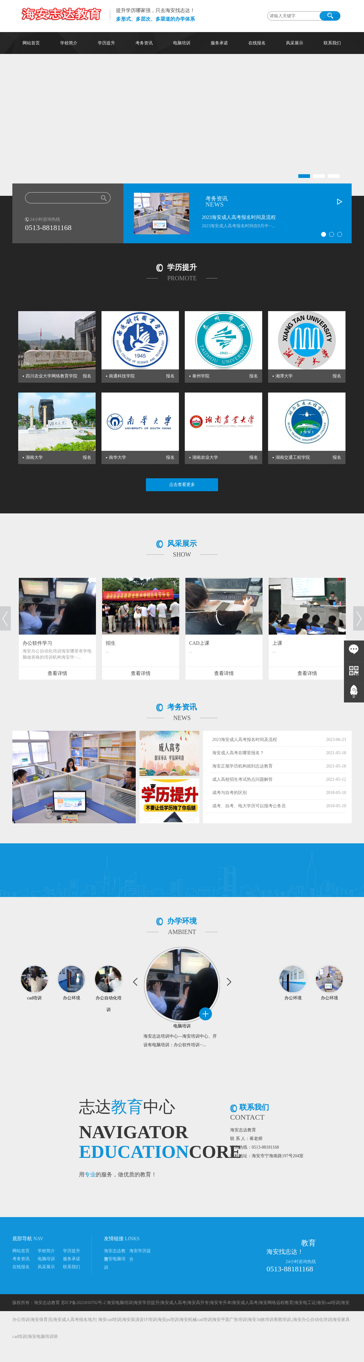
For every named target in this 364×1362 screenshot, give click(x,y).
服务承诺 (219, 43)
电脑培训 (181, 43)
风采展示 (294, 43)
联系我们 (332, 43)
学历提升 (106, 43)
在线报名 (257, 43)
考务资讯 (144, 43)
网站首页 (31, 43)
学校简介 (68, 43)
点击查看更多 (182, 484)
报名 (87, 376)
